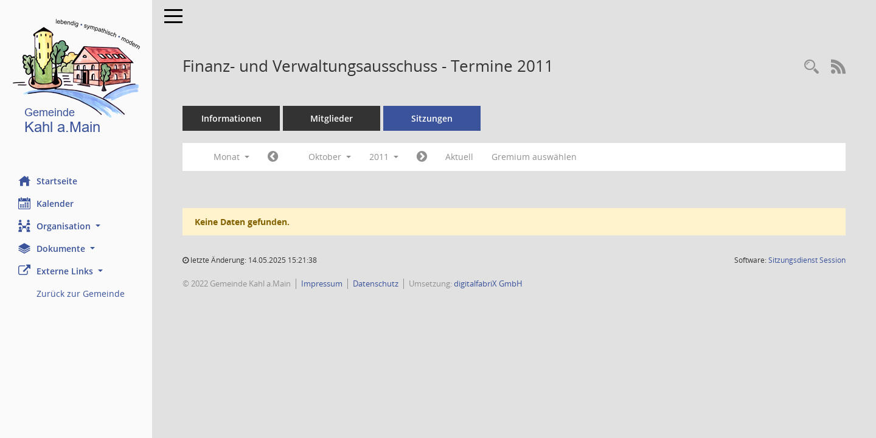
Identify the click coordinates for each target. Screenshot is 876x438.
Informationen (231, 118)
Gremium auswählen (534, 156)
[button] (76, 226)
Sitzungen (432, 118)
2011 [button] (383, 156)
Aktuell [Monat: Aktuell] (459, 156)
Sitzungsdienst (807, 260)
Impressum (321, 283)
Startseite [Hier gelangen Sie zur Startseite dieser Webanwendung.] (47, 181)
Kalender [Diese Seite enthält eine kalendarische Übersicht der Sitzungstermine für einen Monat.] (46, 203)
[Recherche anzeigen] (811, 67)
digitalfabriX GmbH (488, 283)
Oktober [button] (329, 156)
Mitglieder (331, 118)
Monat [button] (231, 156)
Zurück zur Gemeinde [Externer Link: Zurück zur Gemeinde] (80, 293)
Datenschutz (375, 283)
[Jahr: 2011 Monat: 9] (273, 157)
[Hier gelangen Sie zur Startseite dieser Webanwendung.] (76, 78)
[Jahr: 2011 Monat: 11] (422, 157)
